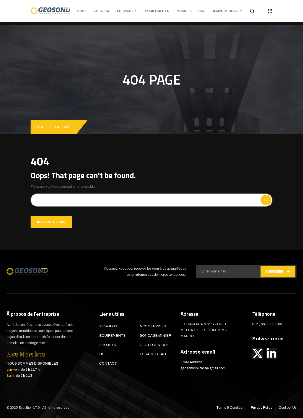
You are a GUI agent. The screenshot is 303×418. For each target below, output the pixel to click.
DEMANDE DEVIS (225, 11)
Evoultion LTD (29, 407)
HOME (82, 11)
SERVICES (125, 11)
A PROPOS (101, 11)
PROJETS (184, 11)
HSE (201, 11)
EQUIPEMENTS (157, 11)
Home (40, 127)
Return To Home (51, 222)
